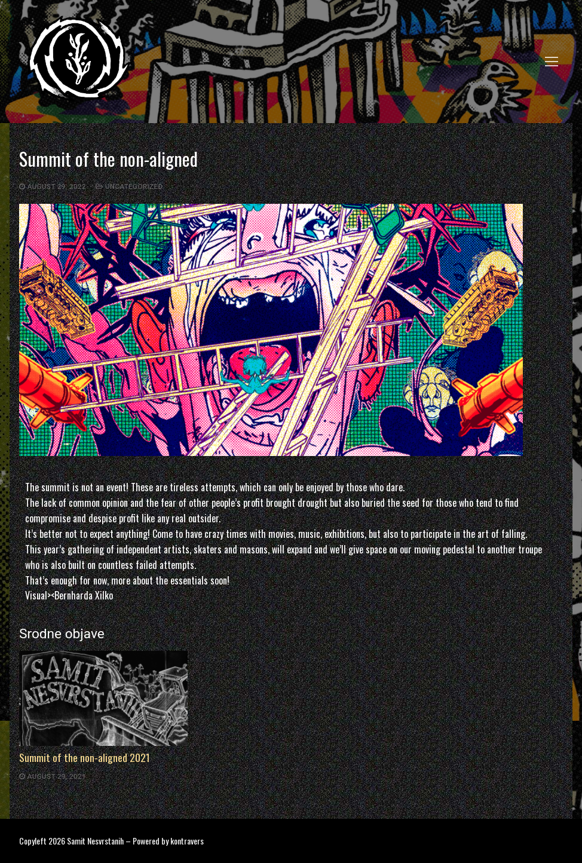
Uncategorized (129, 186)
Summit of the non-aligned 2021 (84, 757)
